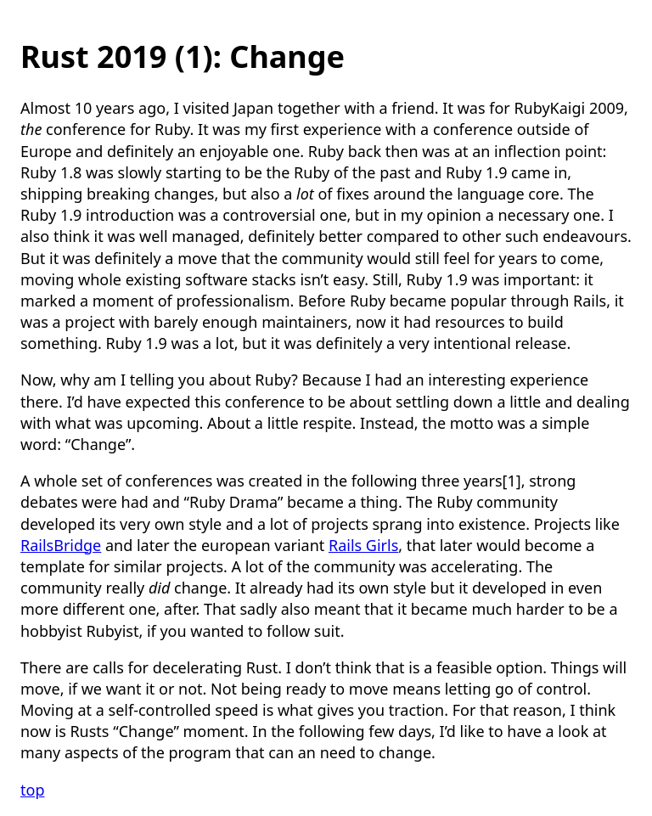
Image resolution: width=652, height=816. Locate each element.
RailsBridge (60, 545)
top (32, 789)
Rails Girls (363, 545)
